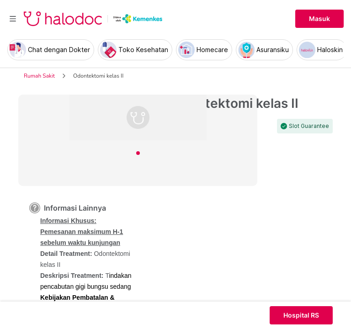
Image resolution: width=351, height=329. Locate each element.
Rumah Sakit (39, 76)
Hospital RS (301, 315)
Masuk (319, 18)
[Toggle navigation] (12, 18)
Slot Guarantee (309, 126)
